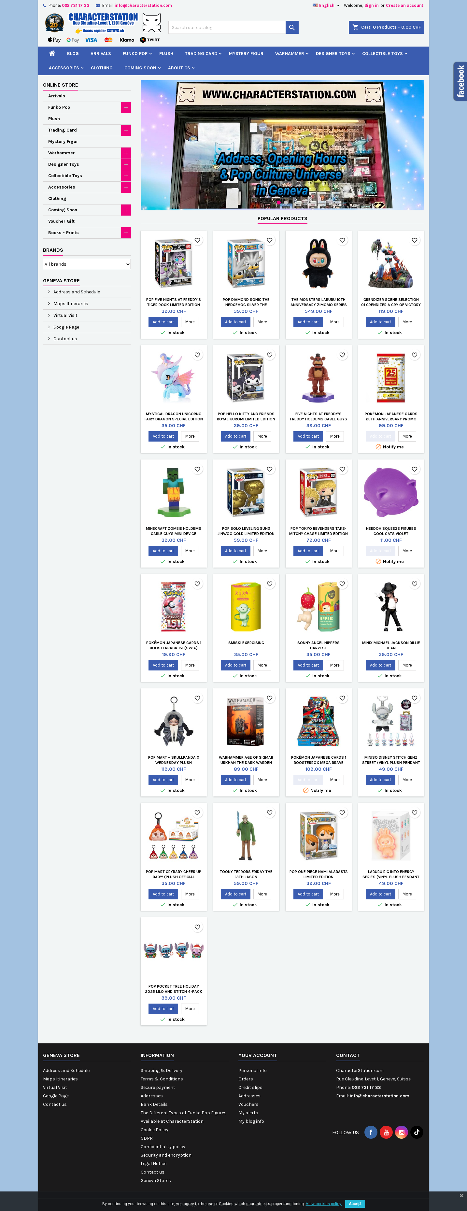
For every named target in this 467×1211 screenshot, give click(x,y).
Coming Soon (140, 68)
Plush (166, 53)
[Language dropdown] (327, 5)
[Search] (233, 27)
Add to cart (163, 321)
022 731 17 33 (76, 5)
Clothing (102, 68)
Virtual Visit (65, 315)
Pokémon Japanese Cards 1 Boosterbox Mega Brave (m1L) (318, 762)
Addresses (152, 1096)
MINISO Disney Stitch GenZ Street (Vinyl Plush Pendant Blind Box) (391, 762)
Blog (73, 53)
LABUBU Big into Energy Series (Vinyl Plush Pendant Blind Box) (390, 876)
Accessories (64, 68)
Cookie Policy (154, 1130)
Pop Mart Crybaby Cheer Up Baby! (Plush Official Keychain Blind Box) (173, 876)
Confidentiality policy (163, 1146)
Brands (53, 250)
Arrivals (101, 53)
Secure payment (158, 1087)
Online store (60, 85)
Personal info (252, 1070)
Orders (245, 1079)
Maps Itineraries (70, 303)
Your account (257, 1055)
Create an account (404, 5)
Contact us (64, 339)
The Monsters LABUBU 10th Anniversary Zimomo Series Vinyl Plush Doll (318, 304)
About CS (179, 68)
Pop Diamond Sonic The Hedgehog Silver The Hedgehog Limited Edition (246, 304)
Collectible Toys (382, 53)
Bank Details (154, 1104)
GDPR (147, 1138)
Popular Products (282, 218)
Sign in (371, 5)
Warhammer (289, 53)
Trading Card (201, 53)
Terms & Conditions (162, 1079)
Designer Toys (333, 53)
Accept (355, 1204)
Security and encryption (166, 1155)
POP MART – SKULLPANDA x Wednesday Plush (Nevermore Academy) (173, 762)
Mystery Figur (246, 53)
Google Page (65, 327)
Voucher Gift (61, 221)
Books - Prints (63, 232)
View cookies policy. (324, 1204)
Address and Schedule (76, 292)
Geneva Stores (156, 1180)
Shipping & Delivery (161, 1070)
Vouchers (248, 1104)
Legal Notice (153, 1163)
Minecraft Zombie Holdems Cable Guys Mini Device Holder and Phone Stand (173, 533)
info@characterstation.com (143, 5)
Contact (348, 1055)
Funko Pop (135, 53)
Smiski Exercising (246, 643)
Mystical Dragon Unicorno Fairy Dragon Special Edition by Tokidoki (174, 419)
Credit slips (250, 1087)
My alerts (248, 1113)
